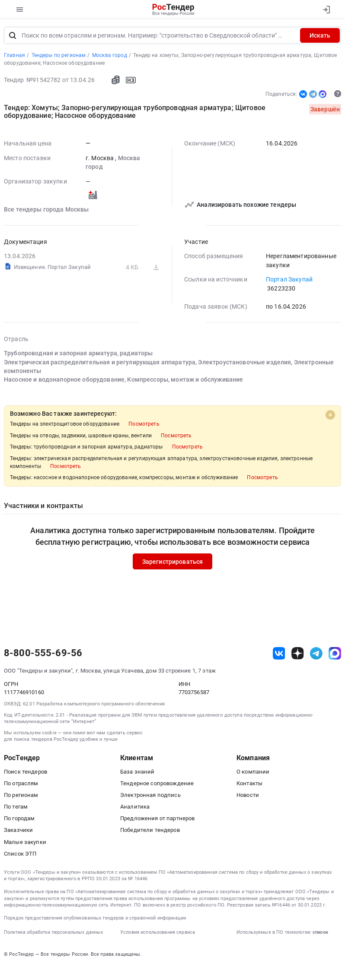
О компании (252, 771)
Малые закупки (25, 842)
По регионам (21, 795)
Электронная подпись (150, 795)
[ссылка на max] (335, 653)
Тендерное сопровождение (157, 783)
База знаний (137, 771)
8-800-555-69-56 (43, 653)
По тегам (16, 806)
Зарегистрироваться (172, 561)
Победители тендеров (150, 830)
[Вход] (326, 9)
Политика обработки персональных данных (53, 932)
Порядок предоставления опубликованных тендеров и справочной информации (95, 918)
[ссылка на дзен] (297, 653)
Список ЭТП (20, 853)
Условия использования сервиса (157, 932)
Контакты (249, 783)
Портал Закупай (289, 279)
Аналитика (135, 806)
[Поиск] (12, 35)
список (320, 932)
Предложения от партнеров (157, 818)
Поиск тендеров (25, 771)
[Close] (330, 414)
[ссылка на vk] (279, 653)
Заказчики (18, 830)
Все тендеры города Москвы (46, 209)
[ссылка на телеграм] (316, 653)
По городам (19, 818)
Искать (320, 35)
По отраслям (21, 783)
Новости (247, 795)
